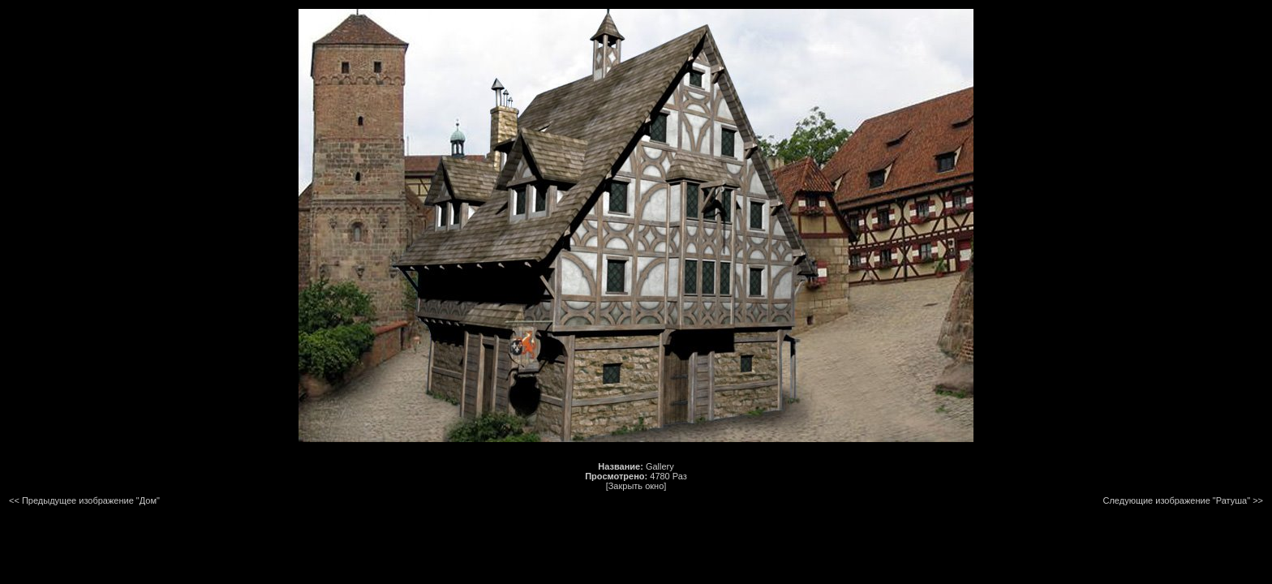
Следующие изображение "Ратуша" (1176, 500)
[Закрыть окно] (636, 486)
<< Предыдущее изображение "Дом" (84, 500)
